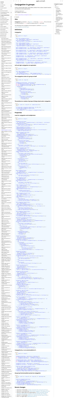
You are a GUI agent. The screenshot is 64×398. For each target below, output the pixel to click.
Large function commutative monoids (5, 315)
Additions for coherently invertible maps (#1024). (37, 395)
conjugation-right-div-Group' (22, 290)
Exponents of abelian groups (6, 187)
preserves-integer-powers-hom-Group (24, 370)
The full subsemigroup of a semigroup (6, 198)
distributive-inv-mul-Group (26, 89)
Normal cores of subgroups (5, 364)
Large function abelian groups (7, 312)
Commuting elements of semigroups (7, 108)
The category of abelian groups (7, 64)
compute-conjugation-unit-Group (23, 128)
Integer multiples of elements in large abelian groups (6, 260)
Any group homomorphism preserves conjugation (58, 31)
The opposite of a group (6, 378)
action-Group (31, 82)
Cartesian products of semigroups (6, 61)
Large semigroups (6, 326)
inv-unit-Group (41, 129)
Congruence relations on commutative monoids (7, 120)
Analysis (2, 16)
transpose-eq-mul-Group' (24, 190)
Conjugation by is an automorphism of (25, 350)
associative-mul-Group (36, 74)
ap (18, 124)
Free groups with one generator (6, 193)
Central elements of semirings (6, 89)
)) (33, 89)
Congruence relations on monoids (7, 126)
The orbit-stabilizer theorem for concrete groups (6, 383)
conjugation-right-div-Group (22, 280)
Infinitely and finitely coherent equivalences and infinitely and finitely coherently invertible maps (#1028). (32, 393)
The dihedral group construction (6, 161)
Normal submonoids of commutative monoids (7, 372)
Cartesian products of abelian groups (6, 48)
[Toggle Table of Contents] (14, 1)
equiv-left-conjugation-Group (22, 38)
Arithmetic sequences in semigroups (6, 44)
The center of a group (6, 78)
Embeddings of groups (6, 170)
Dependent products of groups (7, 149)
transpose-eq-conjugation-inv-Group (23, 333)
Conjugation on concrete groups (7, 132)
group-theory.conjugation (23, 14)
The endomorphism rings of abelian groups (6, 172)
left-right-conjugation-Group (22, 71)
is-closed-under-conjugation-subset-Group (25, 107)
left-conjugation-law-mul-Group (23, 202)
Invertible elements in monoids (6, 278)
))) (28, 94)
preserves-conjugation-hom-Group (23, 379)
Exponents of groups (6, 188)
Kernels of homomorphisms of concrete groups (6, 302)
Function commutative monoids (6, 203)
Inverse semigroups (6, 273)
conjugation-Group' (20, 62)
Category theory (3, 18)
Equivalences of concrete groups (5, 179)
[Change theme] (16, 1)
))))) (42, 249)
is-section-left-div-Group (23, 200)
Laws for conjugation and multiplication (59, 24)
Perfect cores (5, 391)
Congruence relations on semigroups (7, 128)
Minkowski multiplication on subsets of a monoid (6, 339)
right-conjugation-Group (21, 53)
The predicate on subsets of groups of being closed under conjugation (59, 19)
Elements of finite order (7, 166)
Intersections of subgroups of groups (5, 271)
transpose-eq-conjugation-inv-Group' (24, 341)
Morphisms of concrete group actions (6, 229)
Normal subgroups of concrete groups (6, 368)
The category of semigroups (5, 75)
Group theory (3, 36)
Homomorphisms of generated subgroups (6, 234)
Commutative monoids (6, 94)
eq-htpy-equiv (20, 86)
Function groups (5, 205)
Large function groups (7, 316)
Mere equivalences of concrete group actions (6, 331)
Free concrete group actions (6, 191)
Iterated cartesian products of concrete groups (6, 296)
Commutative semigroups (5, 97)
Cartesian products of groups (6, 56)
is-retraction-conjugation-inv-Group (24, 306)
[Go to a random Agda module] (20, 1)
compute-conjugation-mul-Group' (23, 147)
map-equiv (30, 51)
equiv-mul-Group (37, 41)
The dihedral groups (6, 163)
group (31, 21)
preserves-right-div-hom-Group (24, 383)
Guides (2, 6)
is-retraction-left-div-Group (32, 295)
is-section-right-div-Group (28, 226)
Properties (56, 21)
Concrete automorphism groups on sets (7, 328)
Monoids (4, 347)
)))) (28, 98)
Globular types (3, 33)
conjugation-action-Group (21, 82)
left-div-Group (22, 160)
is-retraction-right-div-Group (23, 215)
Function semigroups (6, 208)
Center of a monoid (6, 80)
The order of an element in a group (5, 390)
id (46, 298)
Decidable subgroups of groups (7, 141)
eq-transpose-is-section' (22, 328)
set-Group (32, 83)
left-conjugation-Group (21, 50)
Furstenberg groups (6, 212)
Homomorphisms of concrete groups (6, 231)
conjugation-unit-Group (21, 121)
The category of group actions (6, 69)
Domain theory (3, 22)
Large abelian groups (6, 307)
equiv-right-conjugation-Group (22, 43)
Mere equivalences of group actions (6, 333)
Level (19, 35)
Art (1, 9)
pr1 (16, 83)
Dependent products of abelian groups (7, 144)
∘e (33, 41)
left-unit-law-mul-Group (30, 129)
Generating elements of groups (7, 214)
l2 (18, 104)
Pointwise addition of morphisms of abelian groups (6, 42)
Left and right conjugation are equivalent (58, 11)
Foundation (3, 29)
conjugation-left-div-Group (22, 268)
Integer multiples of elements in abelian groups (6, 258)
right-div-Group (20, 187)
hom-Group (36, 356)
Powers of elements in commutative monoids (7, 397)
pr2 (19, 84)
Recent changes (57, 33)
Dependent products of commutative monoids (7, 146)
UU (35, 107)
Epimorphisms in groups (7, 174)
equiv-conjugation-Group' (21, 58)
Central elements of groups (6, 84)
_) (25, 384)
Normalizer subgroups (7, 373)
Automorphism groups (6, 46)
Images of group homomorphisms (5, 253)
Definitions (57, 7)
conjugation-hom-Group (20, 356)
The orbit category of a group (6, 73)
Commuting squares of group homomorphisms (6, 111)
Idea (55, 5)
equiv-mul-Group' (20, 41)
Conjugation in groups (6, 130)
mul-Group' (22, 96)
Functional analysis (4, 32)
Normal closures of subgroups (6, 361)
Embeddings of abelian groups (6, 168)
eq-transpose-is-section (22, 320)
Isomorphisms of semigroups (6, 293)
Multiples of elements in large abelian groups (6, 357)
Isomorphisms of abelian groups (6, 281)
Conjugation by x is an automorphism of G (59, 26)
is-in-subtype (20, 110)
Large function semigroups (5, 321)
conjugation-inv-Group (20, 235)
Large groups (5, 323)
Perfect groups (5, 393)
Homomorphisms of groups (6, 239)
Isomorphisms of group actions (7, 286)
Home (1, 3)
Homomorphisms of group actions (6, 236)
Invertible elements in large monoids (6, 275)
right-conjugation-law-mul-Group (23, 184)
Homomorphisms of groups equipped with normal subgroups (7, 242)
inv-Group (28, 41)
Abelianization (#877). (31, 396)
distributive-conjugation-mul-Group (23, 217)
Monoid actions (5, 345)
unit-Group (39, 122)
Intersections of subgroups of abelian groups (6, 269)
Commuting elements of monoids (7, 106)
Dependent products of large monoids (7, 151)
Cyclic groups (5, 139)
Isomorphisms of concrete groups (6, 283)
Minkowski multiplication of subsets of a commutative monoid (6, 336)
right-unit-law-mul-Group (39, 124)
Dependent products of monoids (7, 156)
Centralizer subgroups (6, 90)
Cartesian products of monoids (6, 59)
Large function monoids (5, 319)
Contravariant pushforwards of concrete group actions (6, 135)
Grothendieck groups (6, 218)
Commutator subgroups (7, 98)
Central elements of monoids (6, 86)
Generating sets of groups (6, 217)
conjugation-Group (20, 55)
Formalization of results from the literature (4, 13)
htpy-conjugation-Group (21, 170)
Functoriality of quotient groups (7, 210)
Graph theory (3, 35)
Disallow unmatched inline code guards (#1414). (37, 389)
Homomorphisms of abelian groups (6, 224)
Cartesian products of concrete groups (6, 53)
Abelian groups (5, 38)
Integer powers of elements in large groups (6, 266)
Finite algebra (3, 26)
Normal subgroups (6, 365)
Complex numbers (4, 21)
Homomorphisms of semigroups (6, 248)
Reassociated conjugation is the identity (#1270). (39, 391)
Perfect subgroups (6, 394)
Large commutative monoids (6, 309)
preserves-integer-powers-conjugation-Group (25, 366)
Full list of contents (4, 10)
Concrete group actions (7, 112)
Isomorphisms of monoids (6, 291)
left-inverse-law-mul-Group (24, 208)
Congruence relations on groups (7, 123)
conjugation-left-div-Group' (22, 271)
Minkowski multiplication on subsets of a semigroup (6, 343)
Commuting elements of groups (7, 103)
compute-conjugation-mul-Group (22, 132)
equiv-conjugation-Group (21, 47)
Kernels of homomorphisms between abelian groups (6, 298)
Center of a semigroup (6, 81)
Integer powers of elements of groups (6, 264)
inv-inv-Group (24, 175)
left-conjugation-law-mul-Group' (23, 211)
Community (2, 4)
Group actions (5, 220)
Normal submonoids (6, 369)
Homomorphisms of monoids (6, 245)
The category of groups (6, 70)
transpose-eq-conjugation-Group (23, 316)
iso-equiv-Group (31, 364)
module (16, 14)
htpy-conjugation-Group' (21, 177)
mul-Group (23, 92)
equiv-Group (36, 359)
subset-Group (35, 104)
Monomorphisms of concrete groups (6, 349)
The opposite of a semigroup (6, 381)
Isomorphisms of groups (6, 288)
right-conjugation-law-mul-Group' (23, 193)
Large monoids (5, 324)
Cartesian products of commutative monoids (6, 51)
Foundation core (3, 30)
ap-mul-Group (20, 129)
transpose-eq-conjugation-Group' (23, 327)
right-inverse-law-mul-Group (24, 125)
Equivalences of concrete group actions (5, 176)
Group (25, 35)
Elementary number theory (4, 24)
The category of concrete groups (7, 66)
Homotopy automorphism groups (5, 250)
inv (20, 90)
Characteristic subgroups (5, 93)
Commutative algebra (4, 19)
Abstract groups (5, 221)
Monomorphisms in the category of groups (7, 352)
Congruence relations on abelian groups (7, 118)
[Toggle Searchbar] (18, 1)
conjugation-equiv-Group (21, 359)
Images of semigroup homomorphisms (6, 255)
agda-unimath (40, 1)
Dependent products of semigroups (7, 159)
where (31, 14)
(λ (18, 269)
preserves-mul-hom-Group (32, 384)
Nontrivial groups (6, 359)
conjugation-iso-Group (20, 363)
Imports (17, 17)
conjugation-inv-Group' (21, 251)
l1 (16, 79)
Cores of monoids (6, 137)
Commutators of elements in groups (5, 101)
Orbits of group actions (7, 387)
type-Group (21, 39)
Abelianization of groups (7, 39)
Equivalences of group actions (6, 181)
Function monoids (6, 206)
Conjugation (58, 8)
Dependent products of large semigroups (7, 154)
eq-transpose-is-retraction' (23, 345)
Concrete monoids (6, 115)
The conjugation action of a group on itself (59, 14)
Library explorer (3, 7)
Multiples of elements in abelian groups (6, 355)
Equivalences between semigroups (6, 184)
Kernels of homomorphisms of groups (6, 305)
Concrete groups (5, 114)
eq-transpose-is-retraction (23, 336)
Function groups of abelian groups (6, 201)
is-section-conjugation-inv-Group (23, 296)
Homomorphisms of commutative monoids (6, 226)
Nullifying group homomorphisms (6, 376)
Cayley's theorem (5, 77)
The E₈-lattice (5, 164)
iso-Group (36, 363)
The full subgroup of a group (6, 196)
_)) (42, 302)
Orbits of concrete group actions (6, 386)
